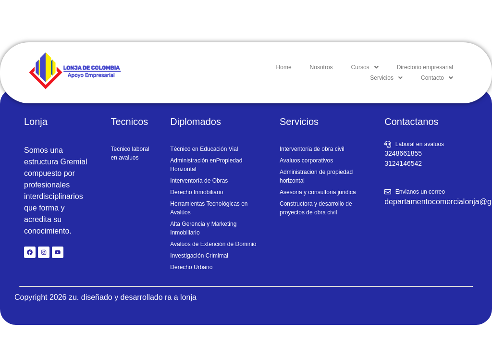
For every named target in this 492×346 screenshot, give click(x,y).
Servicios (386, 77)
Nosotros (321, 67)
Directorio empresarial (425, 67)
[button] (365, 67)
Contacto (437, 77)
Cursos (365, 67)
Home (284, 67)
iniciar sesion (456, 21)
